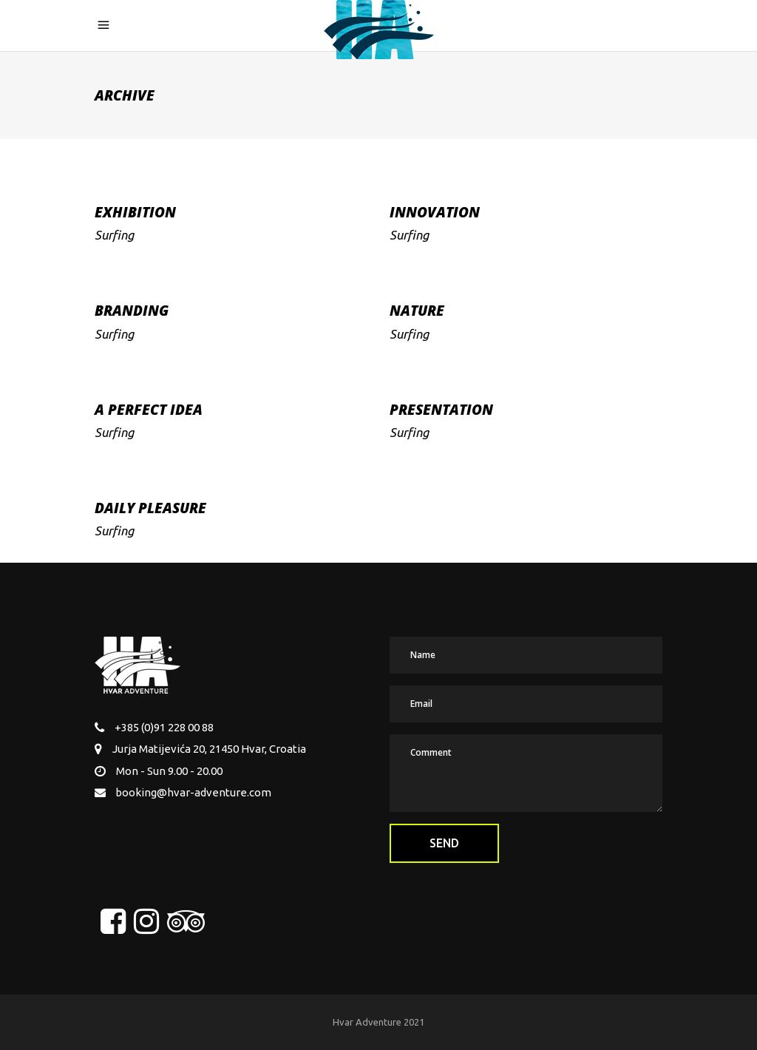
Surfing (114, 235)
